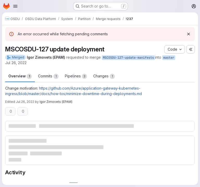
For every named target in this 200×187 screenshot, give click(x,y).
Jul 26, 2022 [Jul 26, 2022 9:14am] (16, 63)
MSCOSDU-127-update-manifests (128, 58)
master (168, 58)
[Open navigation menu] (15, 6)
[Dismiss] (188, 34)
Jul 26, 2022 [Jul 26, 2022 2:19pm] (25, 102)
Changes (104, 76)
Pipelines (76, 76)
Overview (20, 76)
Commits (48, 76)
